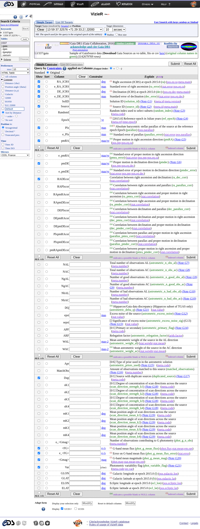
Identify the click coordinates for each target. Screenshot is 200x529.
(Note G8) (184, 270)
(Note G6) (175, 162)
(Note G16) (116, 372)
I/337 (15, 43)
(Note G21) (174, 465)
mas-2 (104, 341)
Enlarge (7, 59)
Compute (8, 79)
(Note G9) (191, 277)
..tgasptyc (15, 52)
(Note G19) (148, 415)
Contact (183, 523)
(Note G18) (151, 386)
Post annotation (80, 50)
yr (102, 119)
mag (103, 459)
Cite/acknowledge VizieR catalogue (109, 521)
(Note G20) (174, 458)
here (162, 53)
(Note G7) (183, 262)
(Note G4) (182, 118)
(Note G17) (183, 376)
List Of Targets (64, 22)
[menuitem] (8, 4)
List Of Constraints (71, 64)
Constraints (57, 68)
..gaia (15, 46)
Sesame (64, 26)
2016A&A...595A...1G (149, 43)
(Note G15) (147, 365)
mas (103, 86)
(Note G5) (180, 139)
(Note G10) (188, 291)
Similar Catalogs (125, 43)
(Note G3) (179, 110)
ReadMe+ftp (170, 43)
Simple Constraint (46, 64)
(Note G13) (116, 324)
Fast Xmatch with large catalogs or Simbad (176, 22)
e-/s (103, 448)
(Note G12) (181, 313)
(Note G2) (145, 106)
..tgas (15, 49)
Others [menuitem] (146, 4)
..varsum (15, 55)
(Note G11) (142, 309)
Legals (194, 523)
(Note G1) (146, 101)
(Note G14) (181, 327)
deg (103, 81)
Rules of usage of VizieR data (106, 524)
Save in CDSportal (10, 24)
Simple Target (44, 22)
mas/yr (105, 140)
